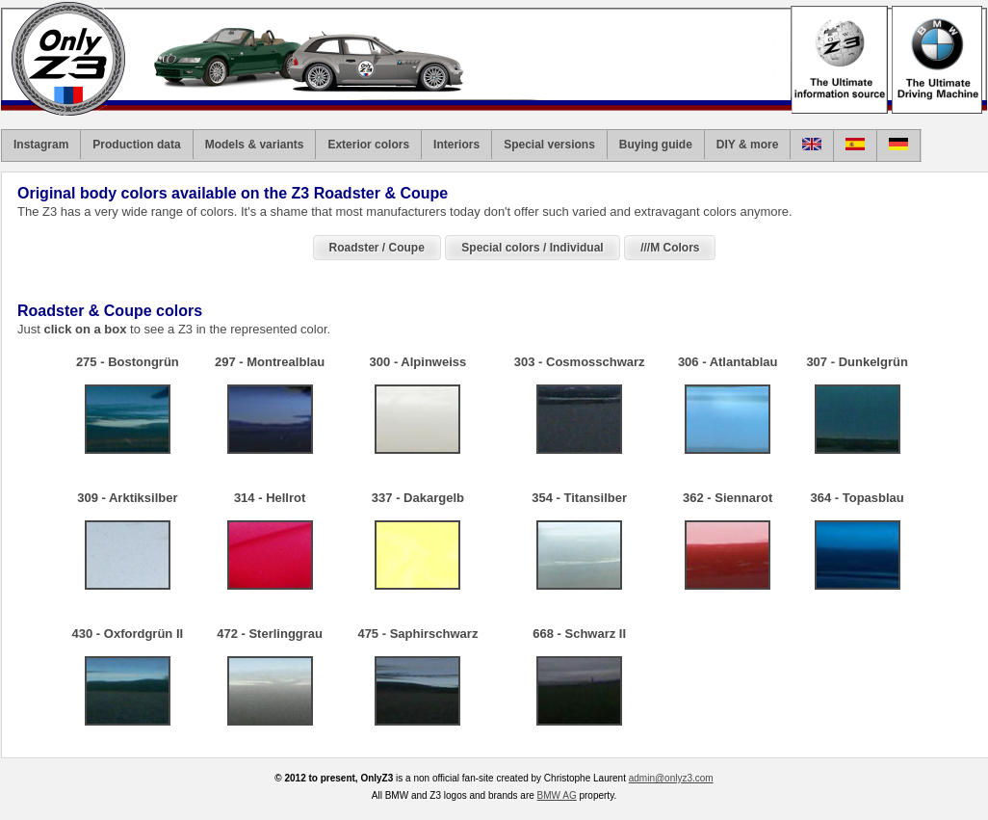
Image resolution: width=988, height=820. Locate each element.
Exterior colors (368, 144)
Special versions (549, 144)
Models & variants (254, 144)
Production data (136, 144)
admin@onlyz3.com (671, 778)
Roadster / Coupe (377, 247)
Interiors (456, 144)
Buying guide (655, 144)
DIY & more (747, 144)
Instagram (40, 144)
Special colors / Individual (532, 247)
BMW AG (557, 795)
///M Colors (669, 247)
